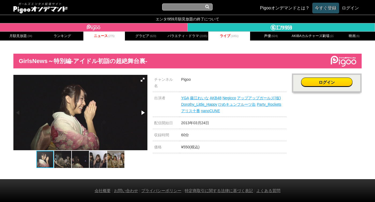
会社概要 (103, 190)
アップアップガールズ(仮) (259, 98)
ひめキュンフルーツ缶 (237, 104)
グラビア (145, 36)
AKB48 (215, 98)
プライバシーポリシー (161, 190)
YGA (185, 98)
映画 (354, 36)
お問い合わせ (126, 190)
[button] (142, 79)
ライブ (229, 36)
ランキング (62, 36)
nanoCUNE (210, 111)
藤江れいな (199, 98)
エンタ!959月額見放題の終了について (187, 19)
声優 (271, 36)
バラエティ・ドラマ (187, 36)
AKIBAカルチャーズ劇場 (312, 36)
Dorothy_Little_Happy (199, 104)
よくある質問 (268, 190)
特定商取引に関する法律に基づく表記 (219, 190)
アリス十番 (190, 111)
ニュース (104, 36)
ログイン (327, 82)
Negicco (229, 98)
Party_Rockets (269, 104)
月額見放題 (20, 36)
